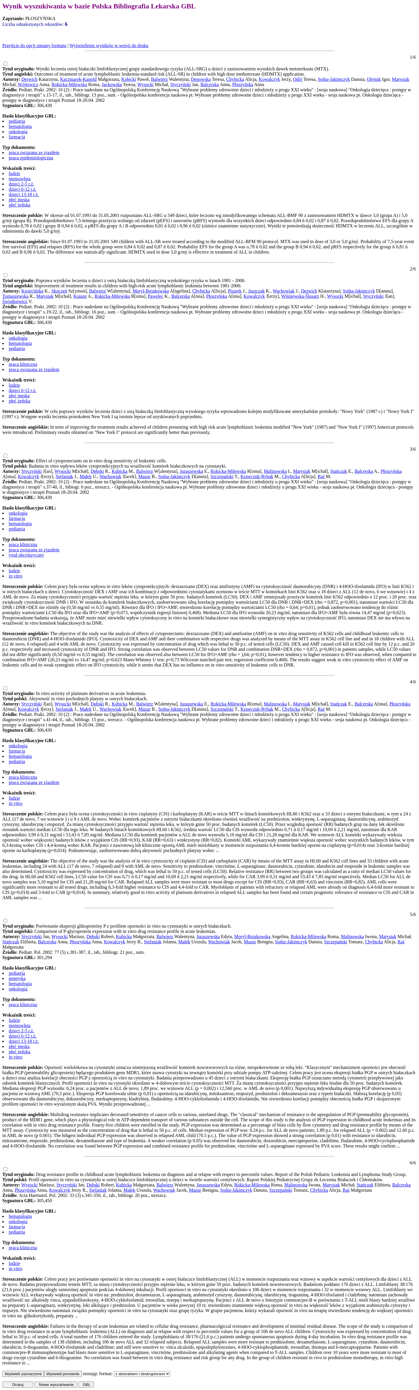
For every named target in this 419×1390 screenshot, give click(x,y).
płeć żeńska (19, 204)
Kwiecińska (32, 290)
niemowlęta (20, 178)
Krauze (80, 296)
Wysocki (145, 84)
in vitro (15, 575)
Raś (321, 476)
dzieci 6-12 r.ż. (22, 189)
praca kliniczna (23, 364)
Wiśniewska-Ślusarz (300, 296)
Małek (85, 476)
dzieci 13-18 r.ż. (24, 194)
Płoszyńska (242, 84)
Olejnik (374, 79)
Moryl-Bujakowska (151, 290)
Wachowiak (284, 290)
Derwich (29, 79)
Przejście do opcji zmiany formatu (34, 45)
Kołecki (128, 79)
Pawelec (155, 296)
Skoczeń (59, 290)
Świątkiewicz (14, 301)
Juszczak (256, 290)
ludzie (14, 173)
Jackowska (112, 84)
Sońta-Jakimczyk (334, 79)
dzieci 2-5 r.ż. (21, 183)
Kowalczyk (269, 79)
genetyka (17, 978)
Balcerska (209, 84)
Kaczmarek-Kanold (78, 79)
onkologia (18, 131)
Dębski (97, 471)
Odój (297, 79)
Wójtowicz (28, 84)
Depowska (201, 79)
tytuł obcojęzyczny (26, 555)
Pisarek (235, 290)
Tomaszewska (15, 296)
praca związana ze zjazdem (34, 152)
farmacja (17, 136)
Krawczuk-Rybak (257, 476)
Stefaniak (64, 476)
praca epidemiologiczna (31, 157)
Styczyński (180, 84)
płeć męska (19, 199)
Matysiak (400, 79)
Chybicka (235, 79)
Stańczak (338, 471)
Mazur (144, 476)
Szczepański (221, 476)
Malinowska (275, 471)
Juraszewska (191, 471)
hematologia (20, 126)
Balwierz (159, 79)
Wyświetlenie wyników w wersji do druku (108, 45)
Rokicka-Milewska (69, 84)
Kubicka (119, 471)
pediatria (17, 121)
